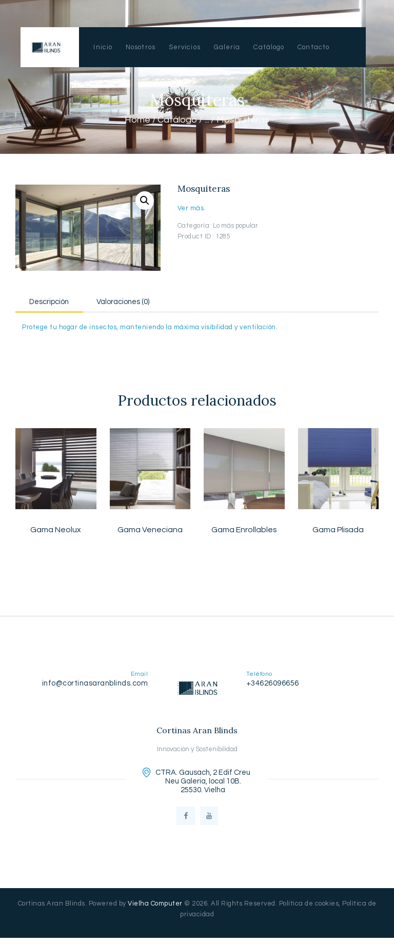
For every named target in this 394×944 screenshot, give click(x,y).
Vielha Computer (155, 909)
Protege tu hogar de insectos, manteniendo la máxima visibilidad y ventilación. (150, 327)
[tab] (56, 300)
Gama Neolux (56, 530)
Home (137, 120)
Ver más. (192, 208)
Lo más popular (235, 225)
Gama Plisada (338, 530)
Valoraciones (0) (143, 302)
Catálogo (177, 120)
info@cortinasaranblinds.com (95, 685)
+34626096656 (272, 685)
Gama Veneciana (150, 530)
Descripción (56, 302)
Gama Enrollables (244, 530)
